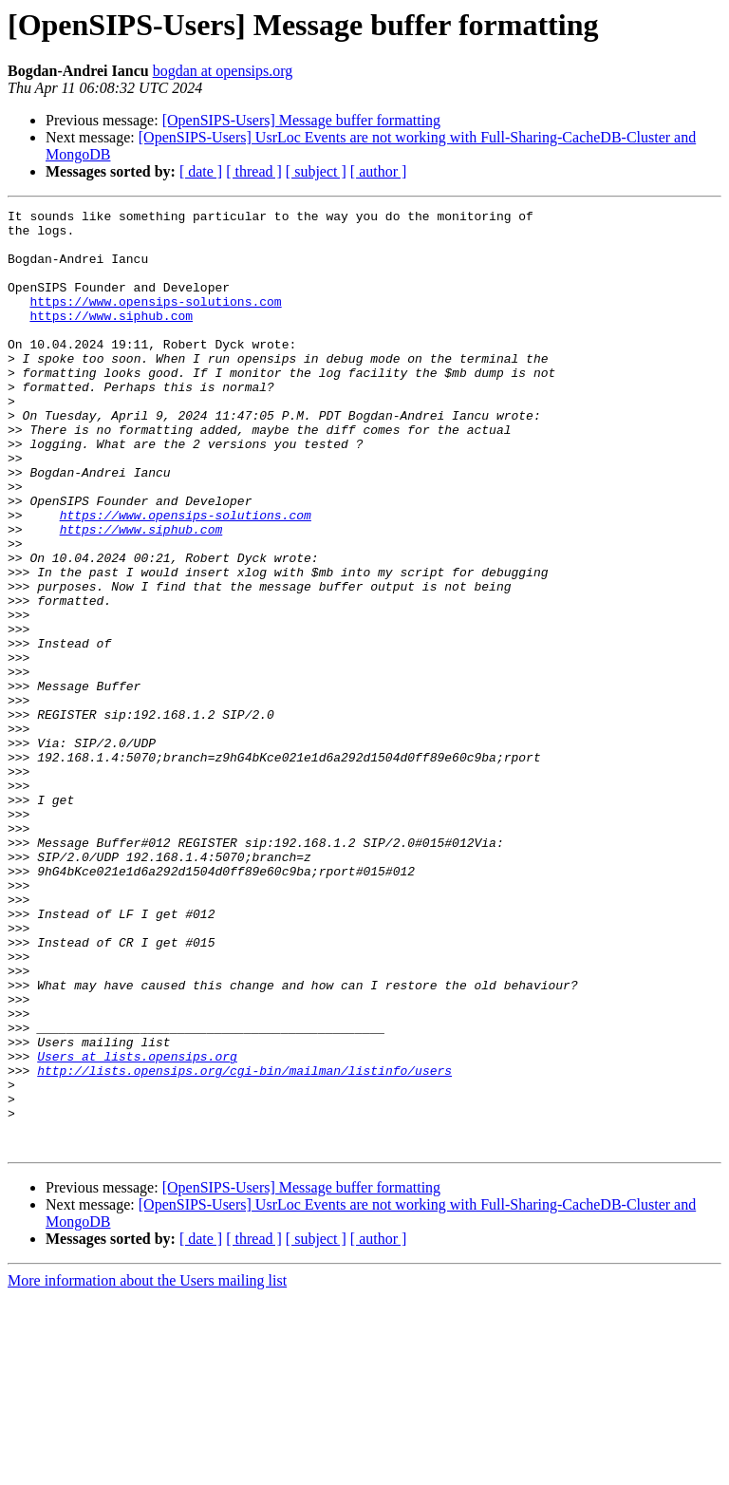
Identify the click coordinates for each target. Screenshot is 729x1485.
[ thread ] (254, 171)
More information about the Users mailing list (147, 1468)
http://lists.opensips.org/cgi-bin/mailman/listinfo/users (244, 1243)
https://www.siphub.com (111, 338)
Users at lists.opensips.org (137, 1226)
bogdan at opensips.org (223, 71)
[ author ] (378, 171)
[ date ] (200, 171)
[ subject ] (316, 171)
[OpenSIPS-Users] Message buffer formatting (301, 120)
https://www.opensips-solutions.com (155, 320)
